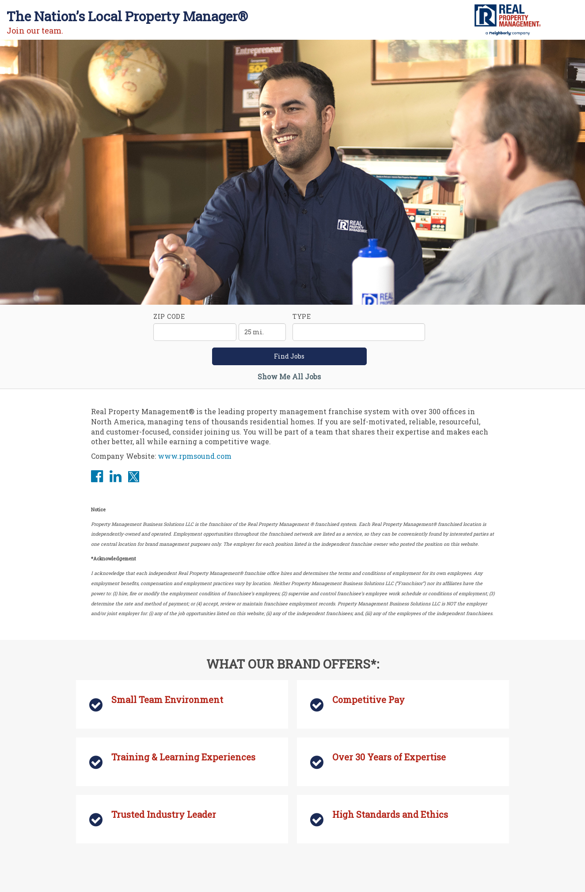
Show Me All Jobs (289, 376)
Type (301, 316)
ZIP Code (169, 316)
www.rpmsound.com (195, 456)
